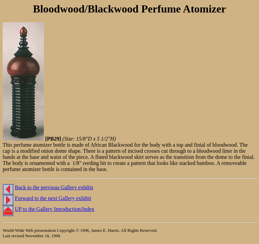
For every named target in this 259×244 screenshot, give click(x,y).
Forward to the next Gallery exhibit (53, 198)
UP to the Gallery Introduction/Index (54, 209)
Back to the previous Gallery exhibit (54, 187)
